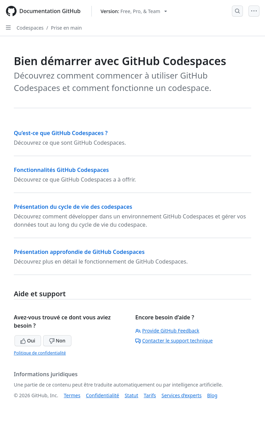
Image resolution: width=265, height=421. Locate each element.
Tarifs (150, 395)
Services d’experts (181, 395)
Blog (212, 395)
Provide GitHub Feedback (167, 330)
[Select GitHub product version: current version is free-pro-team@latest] (133, 11)
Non (57, 340)
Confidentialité (102, 395)
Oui (27, 340)
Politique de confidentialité (40, 353)
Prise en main (66, 27)
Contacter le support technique (174, 340)
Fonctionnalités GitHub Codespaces (61, 170)
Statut (131, 395)
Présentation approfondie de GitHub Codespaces (79, 252)
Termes (72, 395)
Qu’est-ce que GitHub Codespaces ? (61, 133)
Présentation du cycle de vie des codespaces (73, 206)
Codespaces (30, 27)
